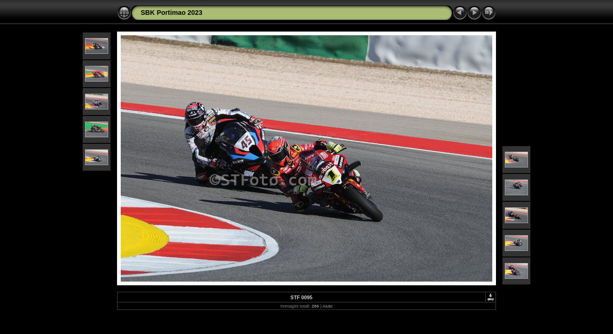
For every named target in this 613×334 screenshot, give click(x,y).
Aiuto (327, 305)
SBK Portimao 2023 (171, 12)
